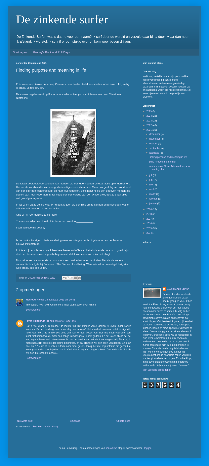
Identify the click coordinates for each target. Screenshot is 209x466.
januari (153, 203)
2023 (150, 120)
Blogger (147, 448)
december (155, 134)
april (152, 189)
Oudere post (123, 421)
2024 (150, 115)
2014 (150, 232)
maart (152, 194)
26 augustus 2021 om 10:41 (60, 299)
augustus (154, 152)
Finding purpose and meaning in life (168, 157)
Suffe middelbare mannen (162, 161)
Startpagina (20, 52)
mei (151, 184)
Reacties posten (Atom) (45, 426)
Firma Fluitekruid (35, 321)
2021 (150, 130)
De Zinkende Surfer (178, 289)
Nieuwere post (25, 421)
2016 (150, 223)
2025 (150, 111)
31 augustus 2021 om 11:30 (61, 321)
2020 (150, 209)
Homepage (74, 421)
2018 (150, 214)
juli (151, 175)
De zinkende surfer (62, 19)
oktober (153, 143)
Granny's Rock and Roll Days (51, 52)
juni (151, 180)
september (155, 148)
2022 (150, 125)
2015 (150, 228)
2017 (150, 218)
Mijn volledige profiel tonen (157, 369)
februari (153, 198)
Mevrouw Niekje (35, 299)
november (155, 138)
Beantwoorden (33, 309)
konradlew (111, 448)
